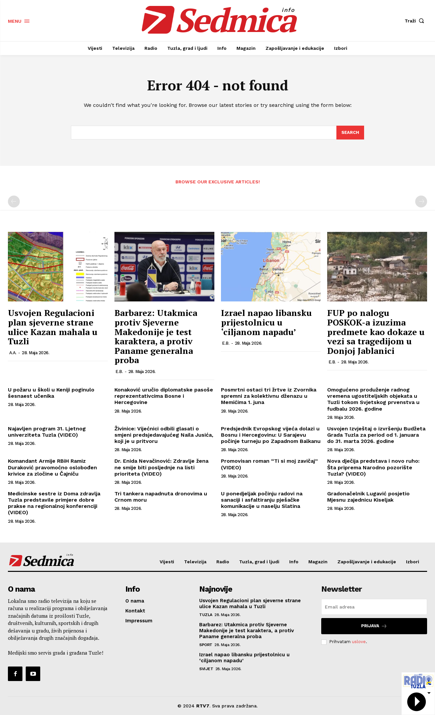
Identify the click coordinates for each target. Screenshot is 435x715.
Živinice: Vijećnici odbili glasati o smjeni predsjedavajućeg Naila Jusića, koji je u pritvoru (163, 434)
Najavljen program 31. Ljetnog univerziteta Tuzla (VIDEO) (47, 431)
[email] (374, 607)
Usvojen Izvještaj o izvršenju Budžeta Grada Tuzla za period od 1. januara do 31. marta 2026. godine (376, 434)
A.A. (12, 352)
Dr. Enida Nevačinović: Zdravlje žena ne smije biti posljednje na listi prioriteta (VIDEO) (161, 467)
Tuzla (205, 614)
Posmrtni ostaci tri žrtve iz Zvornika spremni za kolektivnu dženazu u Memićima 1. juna (268, 396)
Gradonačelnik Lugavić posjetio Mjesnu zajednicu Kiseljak (368, 496)
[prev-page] (14, 201)
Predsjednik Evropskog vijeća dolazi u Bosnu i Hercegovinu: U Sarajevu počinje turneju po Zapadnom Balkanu (271, 434)
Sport (205, 644)
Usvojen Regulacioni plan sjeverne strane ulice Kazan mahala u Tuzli (52, 327)
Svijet (206, 669)
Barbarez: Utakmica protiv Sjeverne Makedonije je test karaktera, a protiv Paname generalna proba (155, 336)
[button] (416, 21)
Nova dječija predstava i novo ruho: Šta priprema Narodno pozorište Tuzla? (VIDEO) (373, 467)
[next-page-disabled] (421, 201)
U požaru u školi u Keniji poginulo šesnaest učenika (51, 393)
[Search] (350, 133)
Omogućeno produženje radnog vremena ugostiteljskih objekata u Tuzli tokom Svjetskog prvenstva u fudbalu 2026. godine (373, 399)
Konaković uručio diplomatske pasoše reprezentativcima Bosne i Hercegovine (163, 396)
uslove (359, 641)
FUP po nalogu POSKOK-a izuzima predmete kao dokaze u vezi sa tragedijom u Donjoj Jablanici (375, 331)
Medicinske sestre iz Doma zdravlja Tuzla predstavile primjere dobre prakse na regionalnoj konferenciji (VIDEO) (54, 503)
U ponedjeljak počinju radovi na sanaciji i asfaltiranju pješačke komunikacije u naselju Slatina (261, 499)
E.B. (119, 371)
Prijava (374, 626)
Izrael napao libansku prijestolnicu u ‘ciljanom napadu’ (266, 322)
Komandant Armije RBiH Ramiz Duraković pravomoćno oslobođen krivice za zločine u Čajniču (52, 467)
